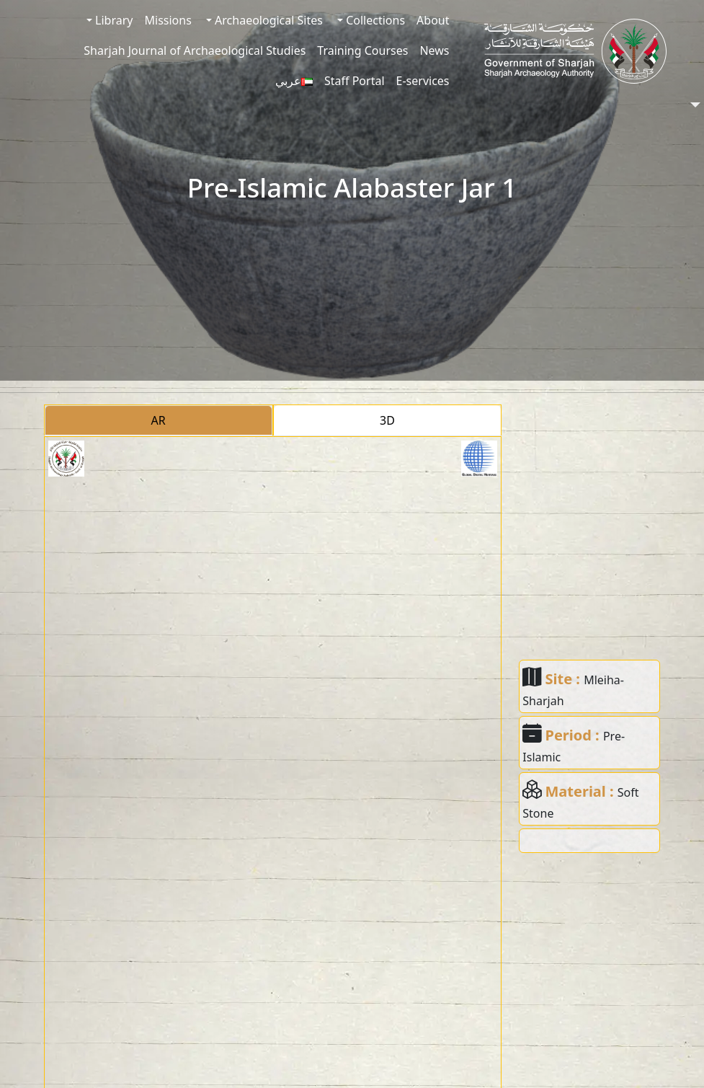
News (434, 50)
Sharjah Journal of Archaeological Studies (195, 50)
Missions (168, 20)
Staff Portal (354, 81)
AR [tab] (158, 420)
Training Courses (362, 50)
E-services (423, 81)
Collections (374, 20)
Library (112, 20)
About (432, 20)
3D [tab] (387, 420)
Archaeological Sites (267, 20)
